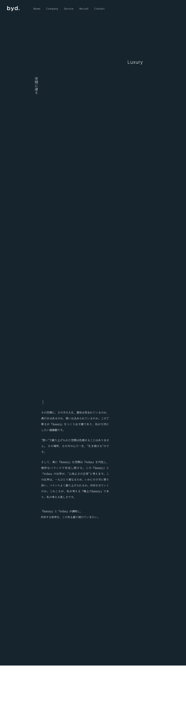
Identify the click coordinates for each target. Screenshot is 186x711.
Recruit (84, 8)
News (36, 8)
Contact (99, 8)
